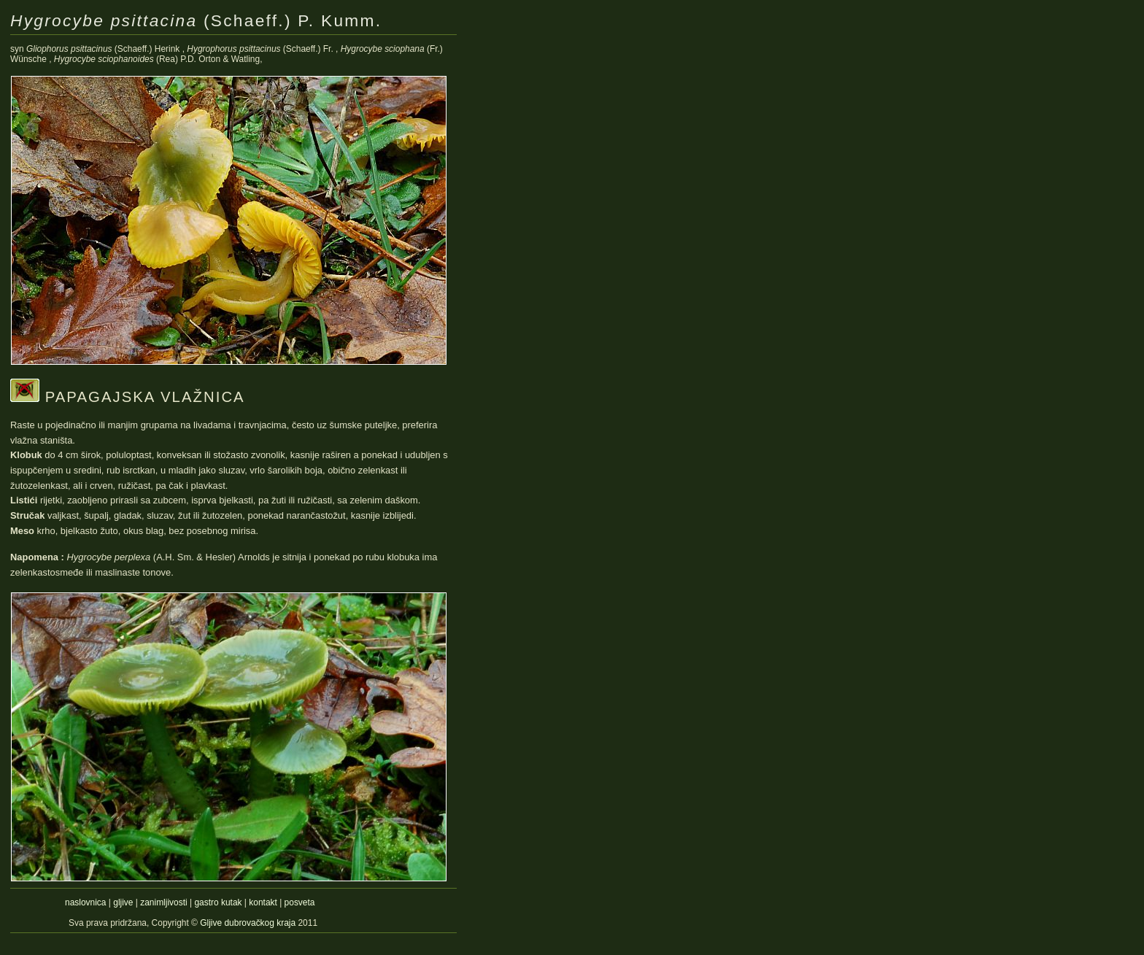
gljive (123, 902)
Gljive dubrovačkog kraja (249, 923)
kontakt (263, 902)
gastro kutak (217, 902)
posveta (300, 902)
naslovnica (85, 902)
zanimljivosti (163, 902)
